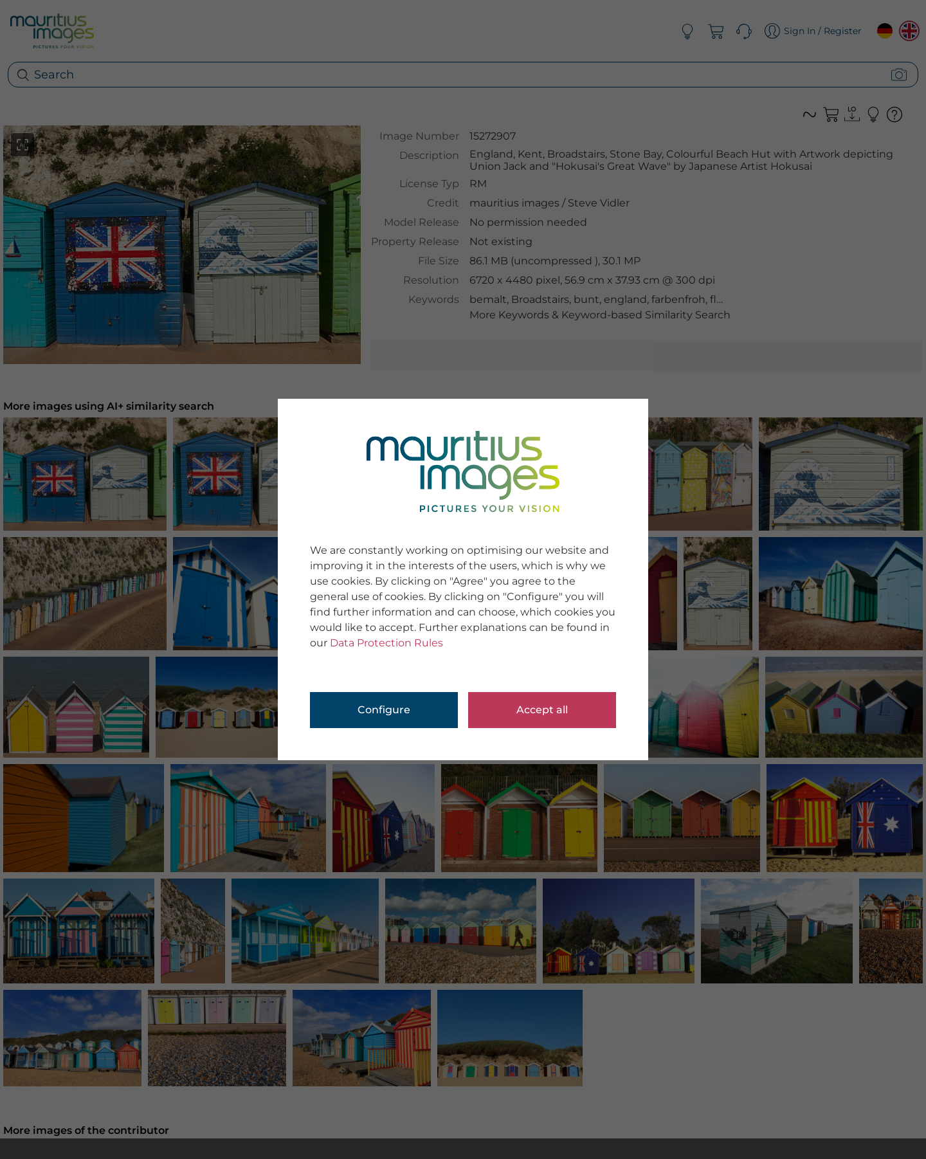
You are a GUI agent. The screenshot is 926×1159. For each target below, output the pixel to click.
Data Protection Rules (386, 643)
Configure (384, 710)
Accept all (542, 710)
